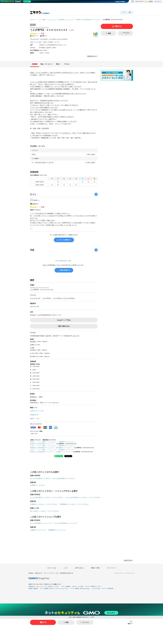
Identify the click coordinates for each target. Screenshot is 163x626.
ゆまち (37, 200)
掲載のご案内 (95, 568)
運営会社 (38, 573)
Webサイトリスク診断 (78, 586)
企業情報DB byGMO (66, 573)
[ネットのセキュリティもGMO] (16, 1)
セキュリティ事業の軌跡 (107, 588)
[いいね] (31, 229)
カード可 (57, 42)
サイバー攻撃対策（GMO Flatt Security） (80, 588)
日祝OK (45, 42)
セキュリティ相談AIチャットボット (93, 586)
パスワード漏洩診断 (65, 586)
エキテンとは (51, 568)
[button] (130, 622)
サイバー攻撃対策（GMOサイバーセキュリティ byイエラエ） (54, 588)
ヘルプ (65, 568)
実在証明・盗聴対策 (33, 588)
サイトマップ (111, 568)
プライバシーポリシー (51, 573)
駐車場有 (51, 42)
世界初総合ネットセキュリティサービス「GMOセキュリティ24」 (43, 586)
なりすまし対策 (96, 588)
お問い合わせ (79, 568)
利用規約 (30, 573)
